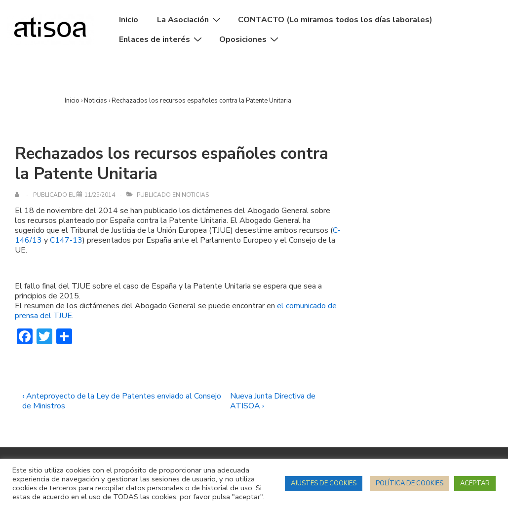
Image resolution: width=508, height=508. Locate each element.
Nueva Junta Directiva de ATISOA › (272, 401)
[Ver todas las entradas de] (19, 195)
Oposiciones (250, 39)
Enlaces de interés (161, 39)
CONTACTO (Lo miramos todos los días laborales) (335, 19)
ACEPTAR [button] (475, 483)
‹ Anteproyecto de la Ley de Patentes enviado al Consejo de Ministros (121, 401)
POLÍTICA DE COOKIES (409, 483)
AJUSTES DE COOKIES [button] (323, 483)
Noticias (195, 195)
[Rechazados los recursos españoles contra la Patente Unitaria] (99, 195)
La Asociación (190, 19)
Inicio (128, 19)
